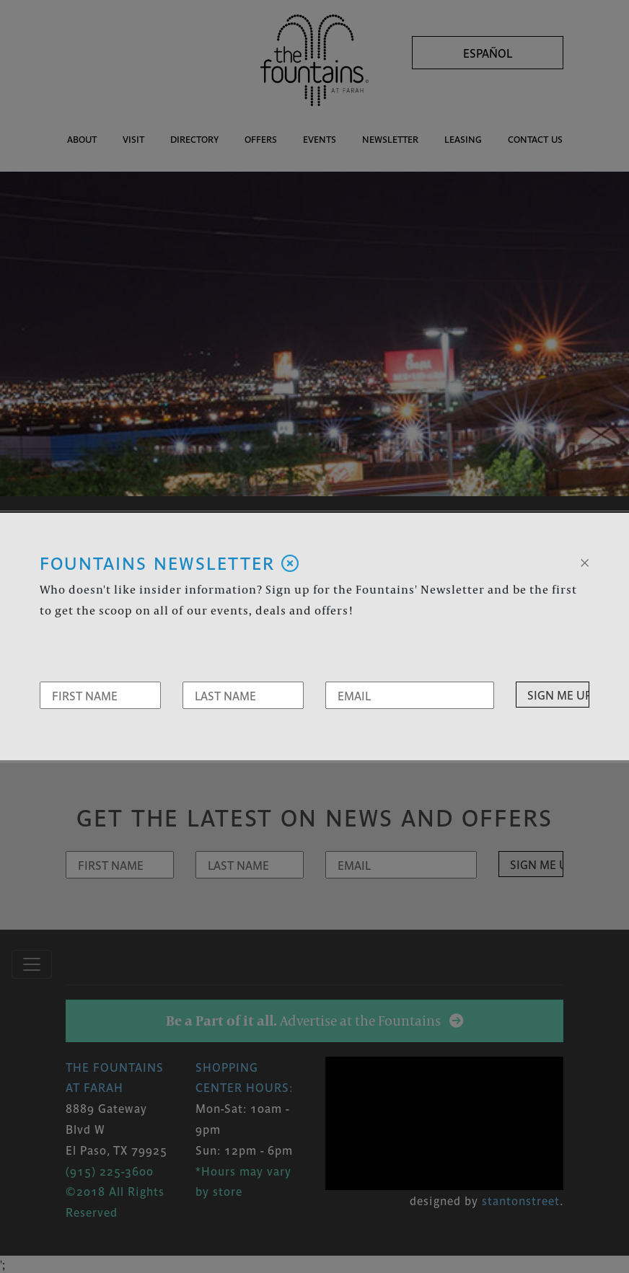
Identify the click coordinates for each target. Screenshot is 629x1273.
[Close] (584, 561)
